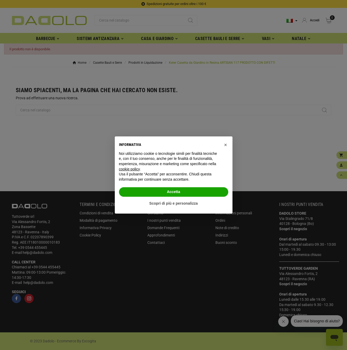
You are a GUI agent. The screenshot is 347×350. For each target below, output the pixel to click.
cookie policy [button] (129, 169)
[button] (225, 145)
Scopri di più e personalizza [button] (173, 203)
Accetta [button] (173, 192)
